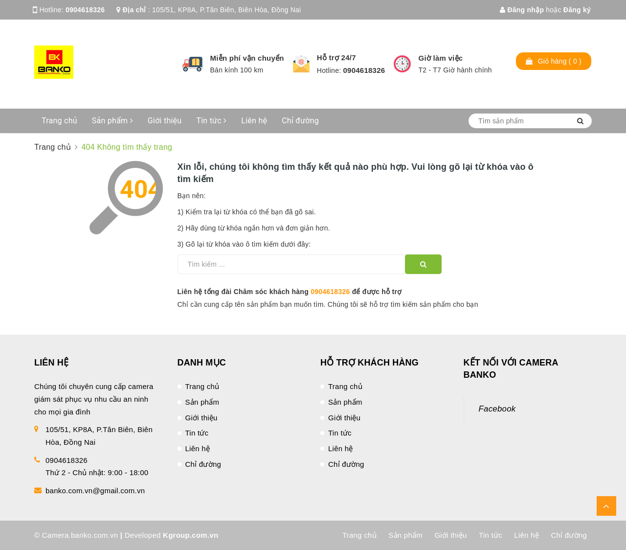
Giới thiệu (165, 120)
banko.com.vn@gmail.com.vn (95, 490)
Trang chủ (59, 120)
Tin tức (211, 120)
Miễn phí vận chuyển (247, 58)
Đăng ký (577, 10)
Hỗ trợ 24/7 (336, 57)
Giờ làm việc (440, 58)
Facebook (497, 408)
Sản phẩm (112, 120)
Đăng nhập (522, 10)
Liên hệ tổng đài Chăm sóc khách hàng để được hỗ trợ (290, 292)
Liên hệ (254, 120)
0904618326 (85, 10)
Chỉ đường (300, 120)
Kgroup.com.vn (190, 535)
